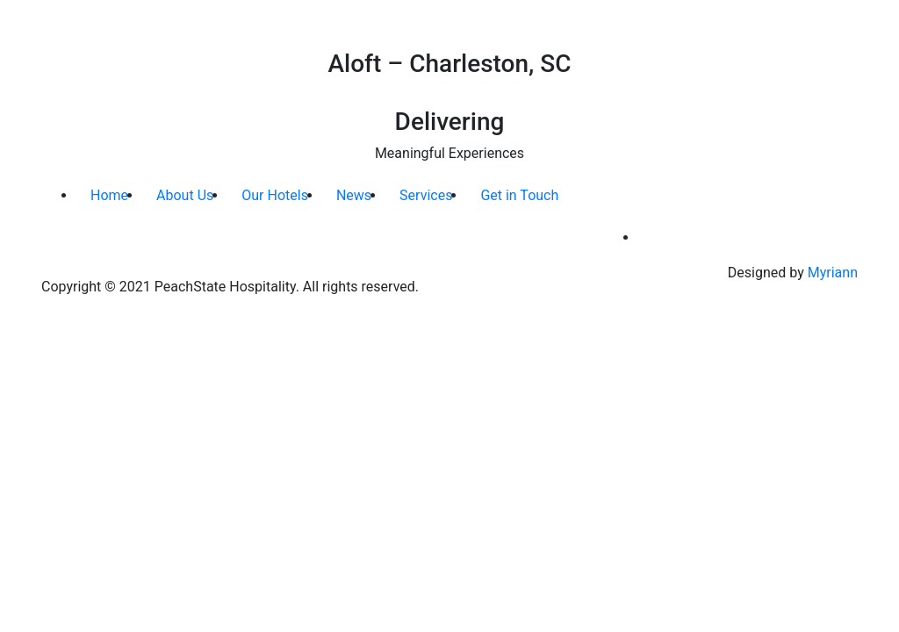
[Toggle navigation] (859, 24)
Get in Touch (519, 195)
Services (425, 195)
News (353, 195)
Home (109, 195)
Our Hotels (274, 195)
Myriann (833, 272)
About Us (184, 195)
